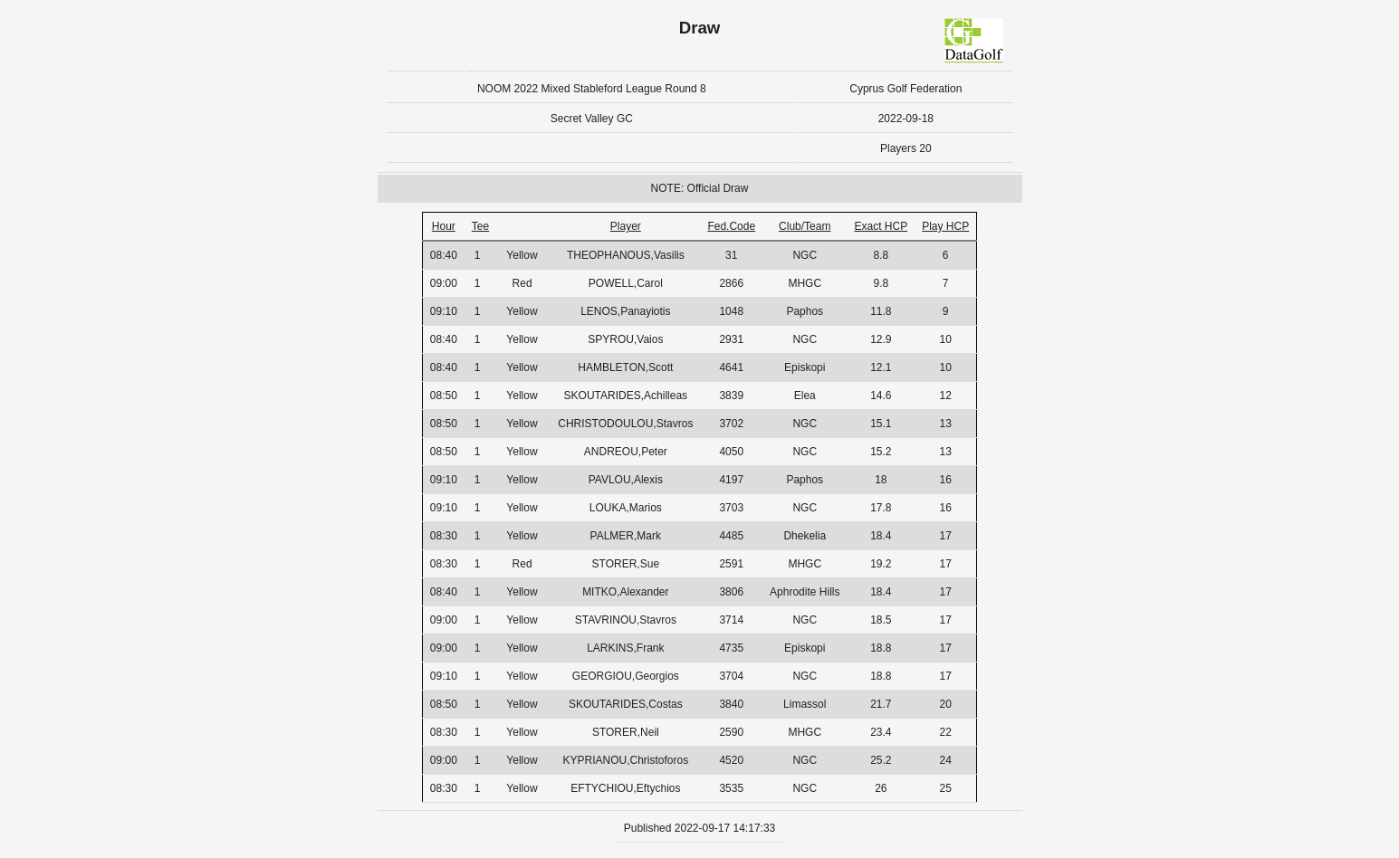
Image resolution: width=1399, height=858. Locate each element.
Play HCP (945, 226)
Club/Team (804, 226)
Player (625, 226)
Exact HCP (880, 226)
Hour (443, 226)
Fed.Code (731, 226)
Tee (480, 226)
